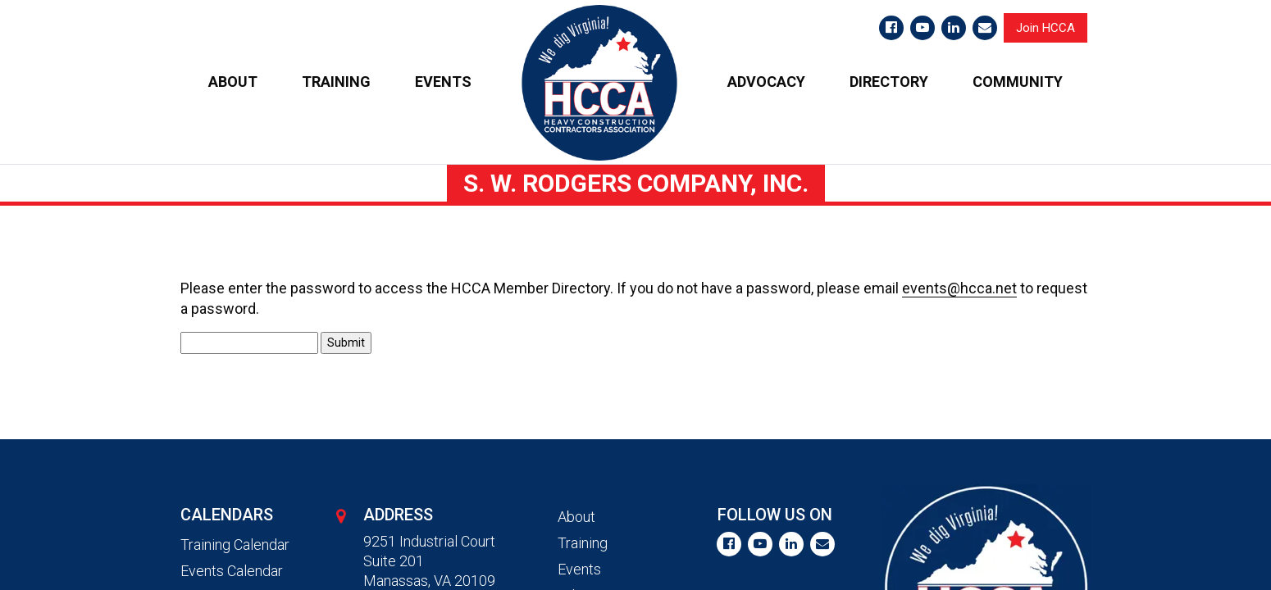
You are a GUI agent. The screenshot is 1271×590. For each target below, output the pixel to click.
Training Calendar (234, 544)
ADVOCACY (766, 81)
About (576, 516)
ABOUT (232, 81)
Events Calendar (231, 570)
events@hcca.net (959, 288)
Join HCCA (1045, 27)
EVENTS (443, 81)
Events (579, 569)
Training (583, 542)
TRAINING (336, 81)
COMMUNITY (1018, 81)
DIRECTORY (889, 81)
